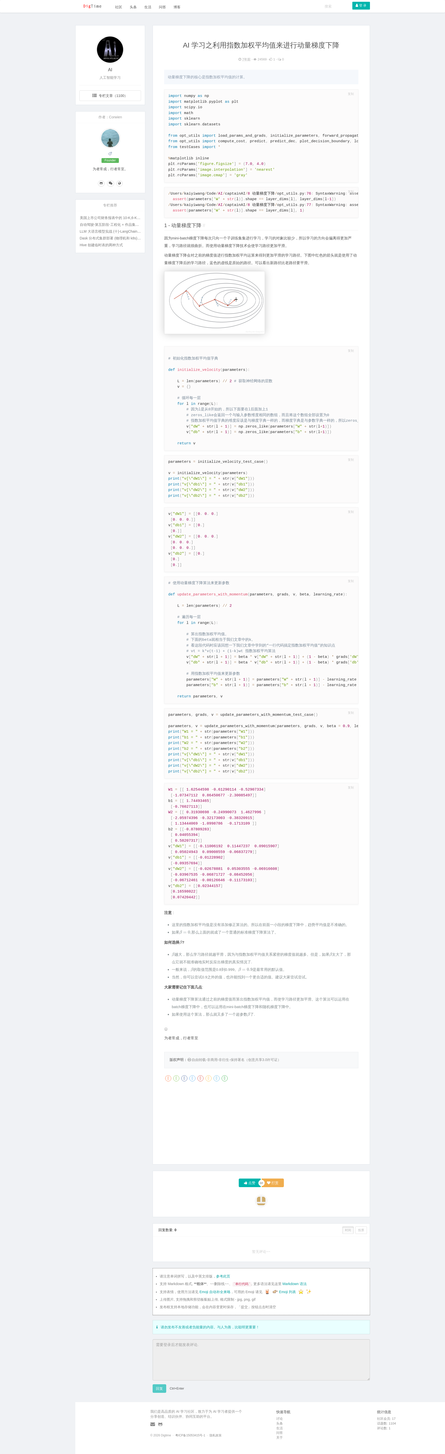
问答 (162, 7)
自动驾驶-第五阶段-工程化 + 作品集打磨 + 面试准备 (120, 225)
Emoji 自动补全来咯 (214, 1292)
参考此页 (223, 1276)
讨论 (279, 1419)
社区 (118, 7)
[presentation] (184, 932)
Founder (110, 160)
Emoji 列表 (288, 1292)
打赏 (273, 1183)
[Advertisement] (261, 1125)
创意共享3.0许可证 (263, 1060)
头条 (133, 7)
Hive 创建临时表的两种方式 (101, 245)
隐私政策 (216, 1435)
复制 (351, 94)
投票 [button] (361, 1230)
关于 (279, 1437)
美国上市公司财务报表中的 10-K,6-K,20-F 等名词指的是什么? (128, 218)
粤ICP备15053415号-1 (190, 1435)
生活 (147, 7)
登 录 (361, 5)
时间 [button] (348, 1230)
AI (110, 69)
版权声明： (178, 1060)
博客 (177, 7)
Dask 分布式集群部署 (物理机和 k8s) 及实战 (114, 238)
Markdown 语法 (294, 1284)
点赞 (249, 1183)
